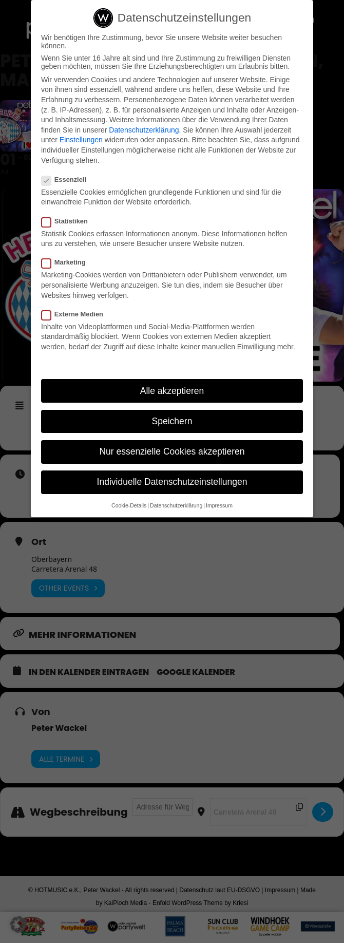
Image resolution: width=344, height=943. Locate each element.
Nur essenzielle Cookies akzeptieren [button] (171, 451)
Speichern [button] (172, 421)
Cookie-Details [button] (128, 506)
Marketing (67, 263)
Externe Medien (76, 314)
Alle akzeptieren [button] (172, 391)
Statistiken (69, 221)
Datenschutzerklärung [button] (176, 506)
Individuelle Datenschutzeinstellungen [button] (172, 482)
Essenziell (68, 179)
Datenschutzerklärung (144, 130)
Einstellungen (81, 140)
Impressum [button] (219, 506)
